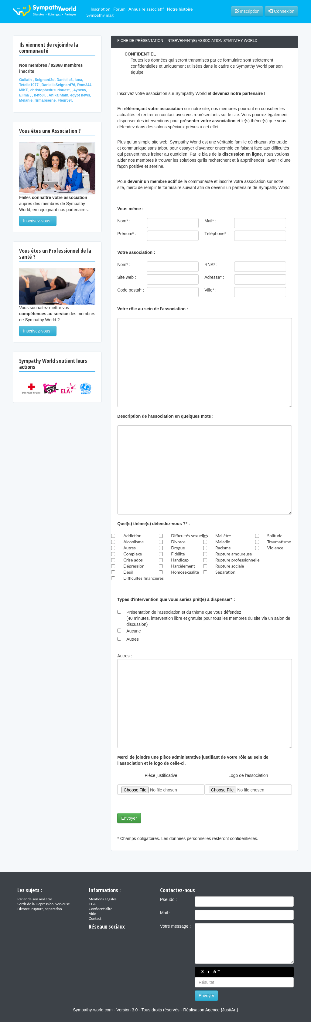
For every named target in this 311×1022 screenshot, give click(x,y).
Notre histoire (180, 9)
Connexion (281, 11)
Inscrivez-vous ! (38, 220)
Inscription (100, 9)
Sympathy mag (100, 15)
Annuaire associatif (146, 9)
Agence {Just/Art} (221, 1009)
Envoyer (129, 818)
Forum (119, 9)
